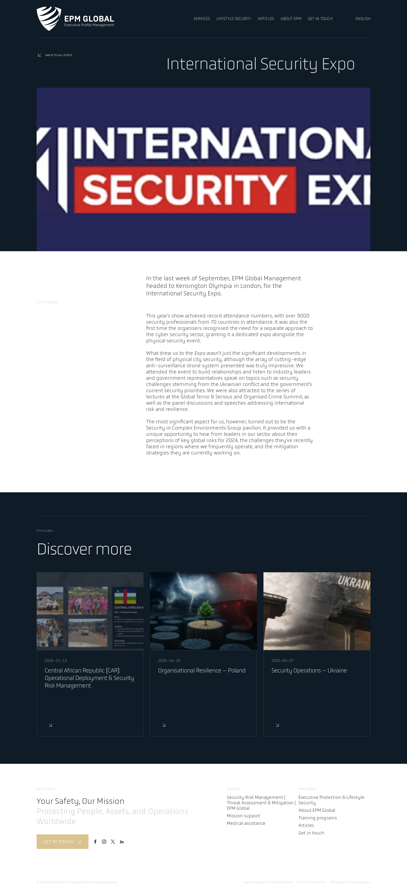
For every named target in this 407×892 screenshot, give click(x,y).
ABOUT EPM (291, 18)
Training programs (318, 818)
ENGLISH (363, 18)
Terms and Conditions (311, 882)
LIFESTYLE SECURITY (233, 18)
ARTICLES (266, 18)
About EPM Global (317, 810)
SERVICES (202, 18)
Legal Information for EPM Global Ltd (267, 882)
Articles (306, 825)
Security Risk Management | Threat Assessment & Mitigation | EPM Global (261, 803)
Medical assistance (246, 823)
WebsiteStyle (108, 882)
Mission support (243, 816)
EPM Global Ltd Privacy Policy (350, 882)
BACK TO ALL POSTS (54, 55)
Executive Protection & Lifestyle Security (331, 800)
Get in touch (311, 833)
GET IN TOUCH (320, 18)
